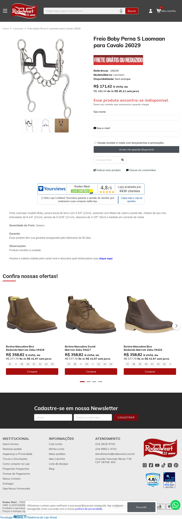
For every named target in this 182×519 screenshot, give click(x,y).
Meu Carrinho (57, 458)
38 (75, 364)
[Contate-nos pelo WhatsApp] (175, 505)
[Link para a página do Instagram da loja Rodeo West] (144, 465)
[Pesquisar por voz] (121, 11)
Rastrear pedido (12, 449)
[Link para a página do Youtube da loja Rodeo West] (157, 465)
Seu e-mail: (102, 128)
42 (40, 364)
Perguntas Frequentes (16, 468)
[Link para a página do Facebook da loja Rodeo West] (151, 465)
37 (10, 364)
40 (28, 364)
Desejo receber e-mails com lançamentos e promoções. (131, 142)
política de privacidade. (89, 508)
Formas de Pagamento (16, 473)
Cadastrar (125, 417)
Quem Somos (11, 444)
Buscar (132, 11)
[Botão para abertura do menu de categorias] (5, 10)
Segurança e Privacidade (17, 453)
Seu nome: (100, 111)
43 (46, 364)
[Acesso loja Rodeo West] (150, 10)
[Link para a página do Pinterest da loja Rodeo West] (176, 465)
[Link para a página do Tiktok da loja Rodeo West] (163, 465)
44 (52, 364)
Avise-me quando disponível (136, 149)
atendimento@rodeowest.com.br (115, 453)
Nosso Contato (12, 478)
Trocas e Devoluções (15, 458)
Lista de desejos (58, 463)
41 (34, 364)
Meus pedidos (57, 453)
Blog (51, 468)
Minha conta (56, 449)
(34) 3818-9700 (105, 444)
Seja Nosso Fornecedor (16, 488)
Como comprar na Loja (16, 463)
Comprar (32, 371)
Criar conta (55, 444)
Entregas (8, 483)
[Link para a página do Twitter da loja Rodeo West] (169, 465)
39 (22, 364)
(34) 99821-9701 (106, 449)
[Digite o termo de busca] (80, 11)
